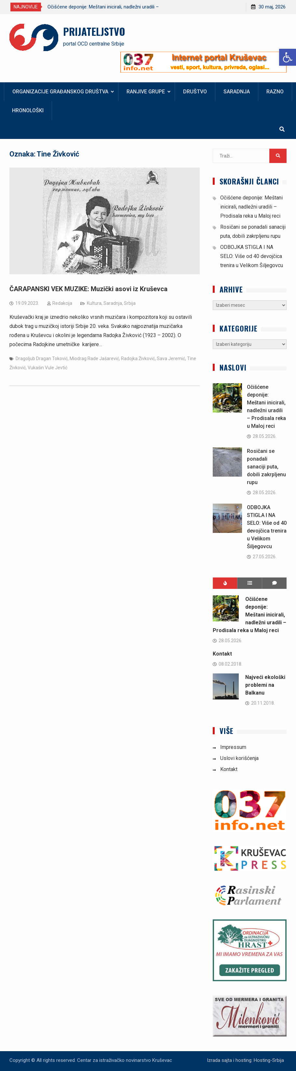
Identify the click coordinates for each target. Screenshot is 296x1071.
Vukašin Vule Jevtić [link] (47, 367)
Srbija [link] (130, 303)
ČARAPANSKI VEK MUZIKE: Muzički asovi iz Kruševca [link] (88, 289)
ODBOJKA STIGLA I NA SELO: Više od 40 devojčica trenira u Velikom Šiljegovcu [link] (251, 256)
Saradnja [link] (236, 91)
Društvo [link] (195, 91)
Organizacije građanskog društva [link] (60, 91)
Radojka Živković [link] (138, 358)
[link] (287, 57)
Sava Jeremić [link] (171, 358)
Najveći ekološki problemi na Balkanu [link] (265, 685)
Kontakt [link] (222, 654)
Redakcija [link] (62, 303)
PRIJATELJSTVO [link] (94, 31)
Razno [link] (275, 91)
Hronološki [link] (28, 110)
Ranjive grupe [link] (146, 91)
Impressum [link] (233, 747)
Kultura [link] (94, 303)
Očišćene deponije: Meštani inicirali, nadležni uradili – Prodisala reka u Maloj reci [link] (251, 207)
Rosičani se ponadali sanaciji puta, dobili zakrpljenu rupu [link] (266, 466)
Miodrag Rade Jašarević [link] (94, 358)
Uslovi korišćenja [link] (239, 758)
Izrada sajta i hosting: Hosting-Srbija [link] (245, 1060)
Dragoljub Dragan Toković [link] (42, 358)
